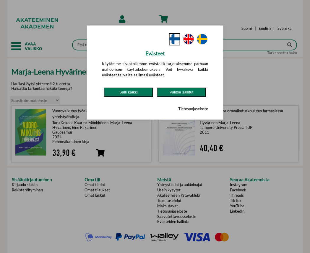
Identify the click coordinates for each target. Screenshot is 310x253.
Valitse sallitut (182, 92)
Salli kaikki (128, 92)
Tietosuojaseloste (193, 108)
